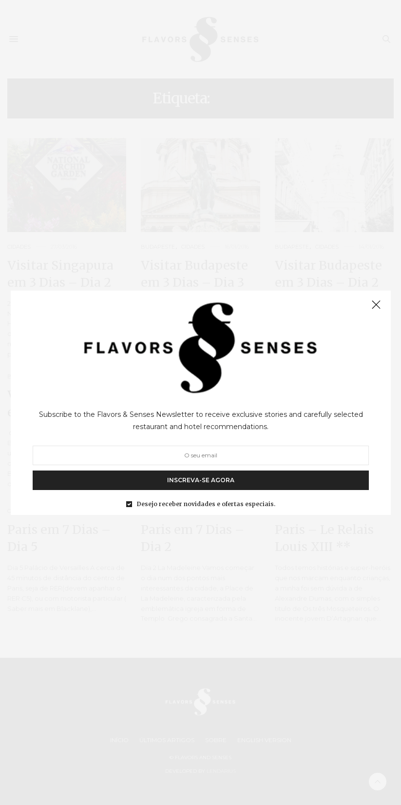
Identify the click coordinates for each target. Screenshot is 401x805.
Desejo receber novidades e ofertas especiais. (206, 504)
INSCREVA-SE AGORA (200, 479)
